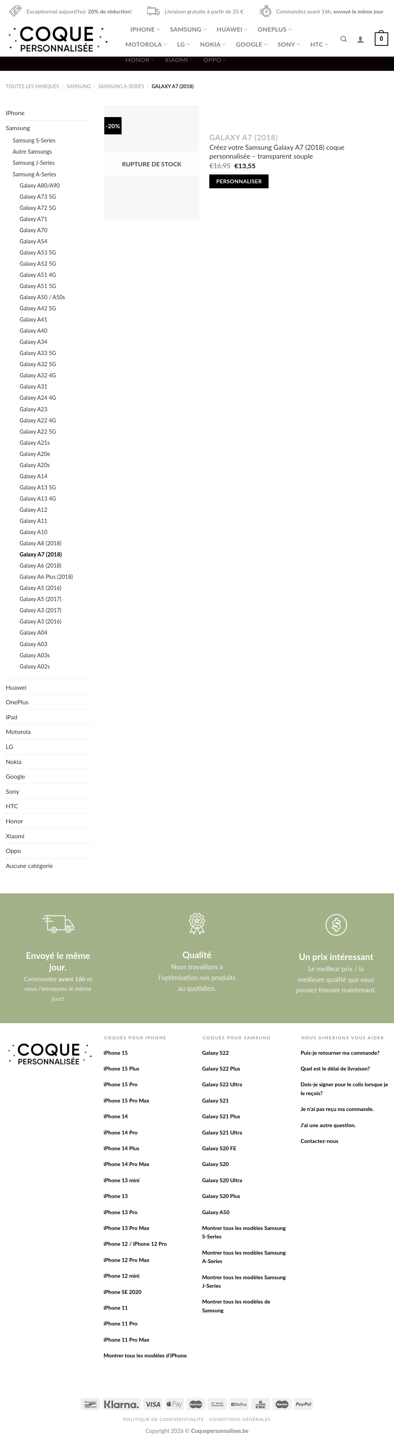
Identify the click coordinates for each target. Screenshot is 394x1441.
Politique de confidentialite (164, 1419)
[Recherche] (344, 39)
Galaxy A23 (33, 409)
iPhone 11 (116, 1307)
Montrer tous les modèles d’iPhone (145, 1355)
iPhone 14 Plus (121, 1148)
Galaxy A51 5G (38, 286)
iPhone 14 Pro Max (126, 1164)
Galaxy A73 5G (38, 196)
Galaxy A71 (33, 219)
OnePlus (274, 29)
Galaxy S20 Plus (221, 1196)
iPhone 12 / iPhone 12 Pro (135, 1243)
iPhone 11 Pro (120, 1323)
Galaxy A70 (33, 230)
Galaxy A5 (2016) (40, 588)
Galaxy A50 (215, 1212)
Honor (140, 60)
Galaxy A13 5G (38, 487)
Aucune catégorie (29, 865)
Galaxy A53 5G (38, 252)
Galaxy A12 (33, 509)
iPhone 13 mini (121, 1180)
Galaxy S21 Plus (221, 1116)
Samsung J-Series (34, 162)
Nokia (213, 44)
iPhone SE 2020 (122, 1292)
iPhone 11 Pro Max (126, 1339)
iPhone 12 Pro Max (126, 1260)
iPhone (145, 29)
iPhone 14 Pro (120, 1132)
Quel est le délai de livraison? (335, 1068)
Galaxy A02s (35, 666)
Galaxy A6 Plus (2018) (46, 576)
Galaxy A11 (33, 521)
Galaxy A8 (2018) (40, 543)
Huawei (232, 29)
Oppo (214, 60)
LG (183, 44)
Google (251, 44)
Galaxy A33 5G (38, 353)
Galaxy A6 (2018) (40, 565)
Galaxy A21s (35, 442)
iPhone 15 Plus (121, 1068)
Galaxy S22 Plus (221, 1068)
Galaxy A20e (35, 454)
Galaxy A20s (35, 465)
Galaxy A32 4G (38, 375)
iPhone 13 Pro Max (126, 1228)
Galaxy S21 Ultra (222, 1132)
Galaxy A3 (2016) (40, 621)
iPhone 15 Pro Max (126, 1100)
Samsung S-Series (34, 140)
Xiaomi (179, 60)
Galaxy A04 (33, 632)
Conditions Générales (239, 1419)
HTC (320, 44)
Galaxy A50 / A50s (42, 297)
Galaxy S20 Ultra (222, 1180)
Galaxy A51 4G (38, 274)
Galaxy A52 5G (38, 263)
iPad (11, 716)
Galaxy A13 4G (38, 498)
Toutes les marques (32, 86)
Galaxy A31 (33, 386)
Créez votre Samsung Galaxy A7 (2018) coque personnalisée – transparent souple (276, 151)
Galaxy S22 (215, 1052)
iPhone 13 (116, 1196)
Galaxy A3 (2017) (40, 610)
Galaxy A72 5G (38, 207)
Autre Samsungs (32, 151)
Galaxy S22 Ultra (222, 1084)
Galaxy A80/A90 (40, 185)
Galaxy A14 (33, 476)
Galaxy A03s (35, 655)
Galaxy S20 (215, 1164)
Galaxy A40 (33, 330)
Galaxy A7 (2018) (41, 554)
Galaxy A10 (33, 532)
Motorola (146, 44)
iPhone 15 (116, 1052)
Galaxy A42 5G (38, 308)
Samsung (188, 29)
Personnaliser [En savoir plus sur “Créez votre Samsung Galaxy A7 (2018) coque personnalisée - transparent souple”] (239, 181)
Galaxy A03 (33, 644)
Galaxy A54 (33, 241)
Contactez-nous (319, 1141)
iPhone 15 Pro (120, 1084)
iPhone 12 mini (121, 1275)
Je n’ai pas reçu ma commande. (337, 1109)
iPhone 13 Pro (120, 1212)
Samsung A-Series (121, 86)
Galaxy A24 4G (38, 397)
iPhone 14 (116, 1116)
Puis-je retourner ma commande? (340, 1052)
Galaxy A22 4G (38, 420)
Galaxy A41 (33, 319)
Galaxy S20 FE (219, 1148)
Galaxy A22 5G (38, 431)
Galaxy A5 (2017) (40, 599)
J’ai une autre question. (328, 1125)
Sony (288, 44)
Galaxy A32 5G (38, 364)
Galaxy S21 (215, 1100)
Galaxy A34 (33, 341)
